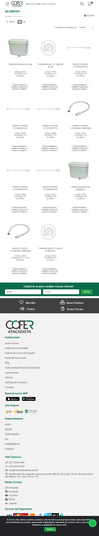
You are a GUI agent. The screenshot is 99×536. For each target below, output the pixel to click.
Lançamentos (12, 372)
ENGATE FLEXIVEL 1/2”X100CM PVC (50, 127)
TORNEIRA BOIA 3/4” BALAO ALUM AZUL (50, 249)
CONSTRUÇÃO (12, 434)
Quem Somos (12, 343)
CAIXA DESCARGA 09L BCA (20, 64)
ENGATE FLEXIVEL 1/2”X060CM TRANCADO (20, 249)
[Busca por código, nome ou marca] (51, 4)
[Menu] (7, 4)
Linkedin (11, 503)
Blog (7, 363)
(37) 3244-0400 (14, 466)
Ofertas (9, 377)
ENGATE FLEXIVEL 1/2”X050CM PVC (80, 65)
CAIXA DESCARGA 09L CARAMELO (80, 188)
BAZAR (8, 429)
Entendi (50, 529)
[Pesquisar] (82, 4)
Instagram (11, 487)
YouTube (11, 495)
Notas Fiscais (71, 309)
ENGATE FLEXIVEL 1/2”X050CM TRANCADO (80, 127)
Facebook (11, 491)
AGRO (8, 424)
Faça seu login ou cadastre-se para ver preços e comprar (19, 87)
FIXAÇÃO (9, 449)
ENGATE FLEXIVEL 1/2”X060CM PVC (20, 188)
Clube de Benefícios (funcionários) (22, 367)
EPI (6, 439)
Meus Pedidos (71, 302)
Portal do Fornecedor (15, 358)
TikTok (10, 499)
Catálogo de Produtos (16, 382)
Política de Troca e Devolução (20, 353)
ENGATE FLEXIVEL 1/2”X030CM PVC (20, 127)
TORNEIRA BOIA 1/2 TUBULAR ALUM (50, 65)
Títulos (27, 309)
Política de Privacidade (16, 348)
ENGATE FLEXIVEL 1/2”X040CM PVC (50, 188)
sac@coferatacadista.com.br (21, 470)
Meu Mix (27, 302)
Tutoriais (9, 387)
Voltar (89, 15)
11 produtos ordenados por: (65, 27)
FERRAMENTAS (12, 444)
